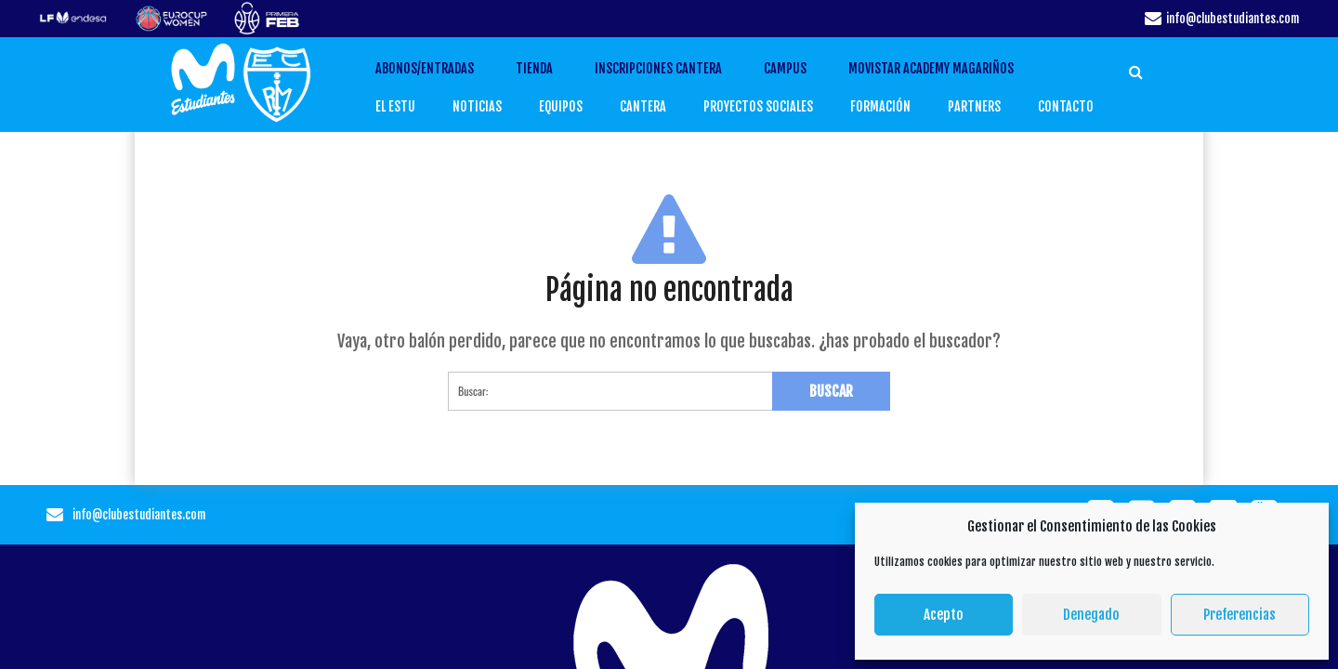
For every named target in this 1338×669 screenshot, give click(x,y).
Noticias (492, 106)
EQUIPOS (573, 106)
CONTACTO (1056, 106)
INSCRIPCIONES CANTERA (678, 68)
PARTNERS (969, 106)
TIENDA (554, 68)
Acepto (944, 614)
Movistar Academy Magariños (951, 68)
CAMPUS (805, 68)
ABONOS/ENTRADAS (445, 68)
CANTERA (652, 106)
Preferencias (1239, 614)
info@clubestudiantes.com (1232, 18)
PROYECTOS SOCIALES (762, 106)
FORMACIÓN (879, 106)
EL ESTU (414, 106)
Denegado (1091, 614)
